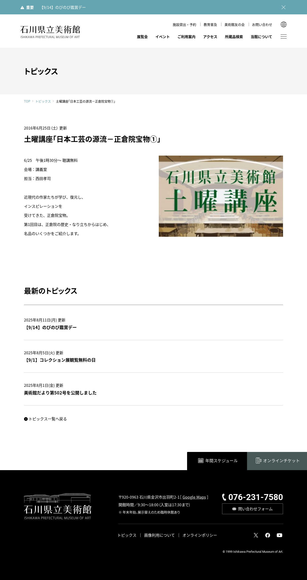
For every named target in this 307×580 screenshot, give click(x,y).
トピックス (43, 101)
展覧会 (142, 36)
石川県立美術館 (50, 32)
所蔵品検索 (234, 36)
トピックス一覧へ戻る (48, 419)
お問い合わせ (262, 24)
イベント (162, 36)
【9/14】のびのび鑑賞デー (63, 7)
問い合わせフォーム (255, 509)
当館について (261, 36)
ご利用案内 (186, 36)
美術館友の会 (234, 24)
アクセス (210, 36)
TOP (27, 101)
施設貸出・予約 (184, 24)
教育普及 (210, 24)
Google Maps (194, 497)
